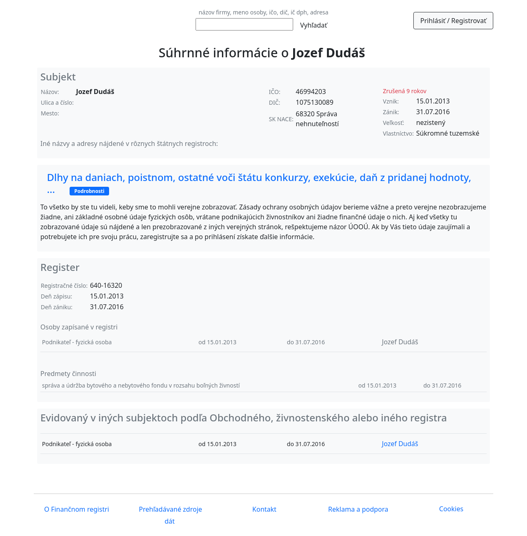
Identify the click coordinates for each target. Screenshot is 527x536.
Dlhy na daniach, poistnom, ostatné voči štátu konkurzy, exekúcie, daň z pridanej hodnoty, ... (259, 183)
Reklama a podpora (357, 509)
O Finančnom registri (75, 509)
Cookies (451, 508)
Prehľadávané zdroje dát (169, 515)
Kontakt (264, 509)
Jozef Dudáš (400, 341)
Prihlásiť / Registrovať (453, 20)
